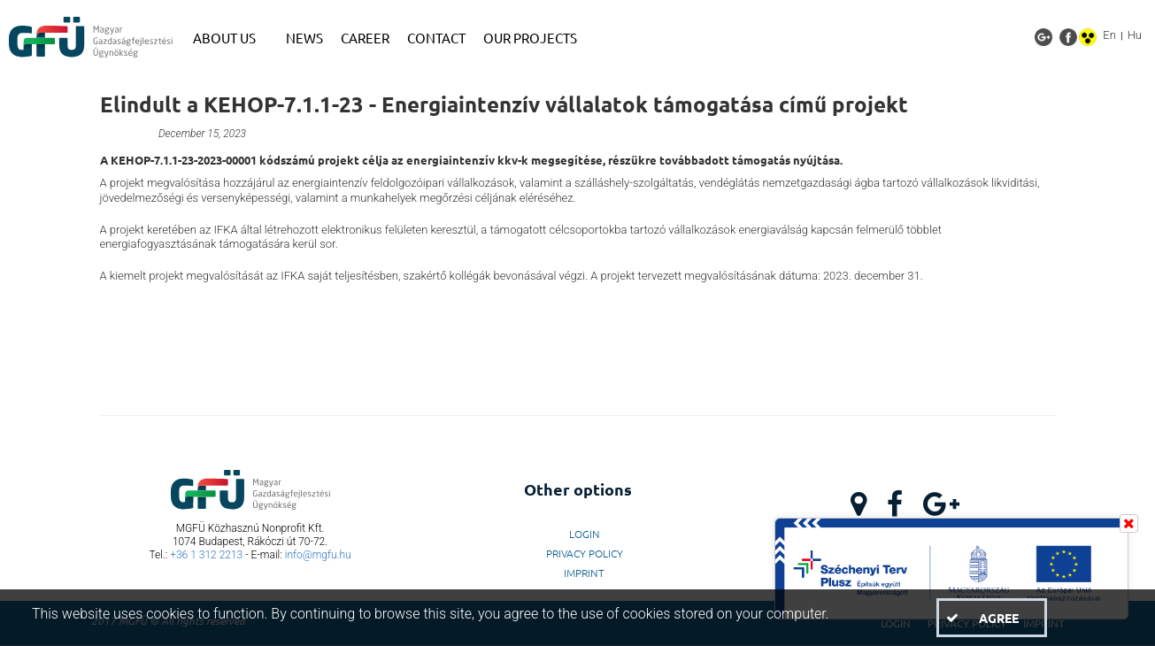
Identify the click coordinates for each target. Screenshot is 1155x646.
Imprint (584, 572)
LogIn (584, 534)
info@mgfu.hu (318, 555)
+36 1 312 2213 (206, 555)
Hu (1135, 35)
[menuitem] (230, 38)
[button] (991, 617)
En (1109, 35)
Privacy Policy (584, 553)
